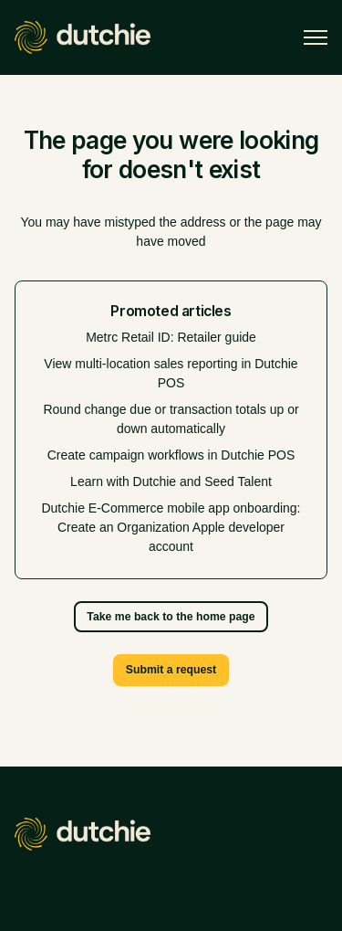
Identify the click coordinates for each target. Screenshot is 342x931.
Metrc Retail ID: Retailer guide (171, 337)
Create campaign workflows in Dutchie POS (171, 455)
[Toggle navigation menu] (315, 37)
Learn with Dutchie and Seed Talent (171, 481)
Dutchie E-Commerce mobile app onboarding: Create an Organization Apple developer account (170, 527)
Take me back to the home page (170, 616)
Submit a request (171, 669)
